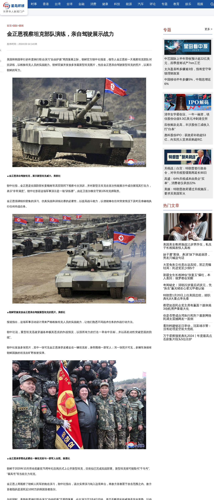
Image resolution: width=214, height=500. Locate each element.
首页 (9, 25)
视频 (200, 4)
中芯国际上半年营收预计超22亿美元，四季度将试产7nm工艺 (187, 61)
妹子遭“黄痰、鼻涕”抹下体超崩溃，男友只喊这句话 (186, 256)
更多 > (208, 29)
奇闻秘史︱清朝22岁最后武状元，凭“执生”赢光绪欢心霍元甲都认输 (187, 286)
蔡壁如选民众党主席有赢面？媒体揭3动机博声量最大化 (187, 307)
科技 (117, 4)
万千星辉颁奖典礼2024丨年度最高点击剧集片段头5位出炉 (187, 337)
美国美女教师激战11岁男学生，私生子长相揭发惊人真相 (187, 246)
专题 (165, 4)
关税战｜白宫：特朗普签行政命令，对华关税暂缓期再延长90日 (185, 170)
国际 (15, 25)
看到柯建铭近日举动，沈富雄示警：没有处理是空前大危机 (187, 327)
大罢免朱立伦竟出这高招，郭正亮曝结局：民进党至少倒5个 (187, 266)
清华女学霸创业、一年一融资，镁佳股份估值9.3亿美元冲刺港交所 (186, 116)
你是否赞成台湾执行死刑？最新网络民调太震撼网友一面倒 (187, 317)
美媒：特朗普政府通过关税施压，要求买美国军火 (186, 191)
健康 (105, 4)
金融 (81, 4)
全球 (70, 4)
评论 (153, 4)
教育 (176, 4)
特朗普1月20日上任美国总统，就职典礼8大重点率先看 (186, 297)
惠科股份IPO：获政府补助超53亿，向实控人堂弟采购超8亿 (185, 137)
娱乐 (188, 4)
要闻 (21, 25)
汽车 (141, 4)
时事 (34, 4)
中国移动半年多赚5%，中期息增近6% (187, 82)
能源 (129, 4)
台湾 (58, 4)
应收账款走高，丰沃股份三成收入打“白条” (186, 127)
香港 (46, 4)
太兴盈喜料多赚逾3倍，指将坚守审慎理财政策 (187, 71)
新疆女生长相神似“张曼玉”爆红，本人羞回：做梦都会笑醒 (186, 276)
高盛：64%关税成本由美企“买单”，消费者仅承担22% (184, 181)
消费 (93, 4)
